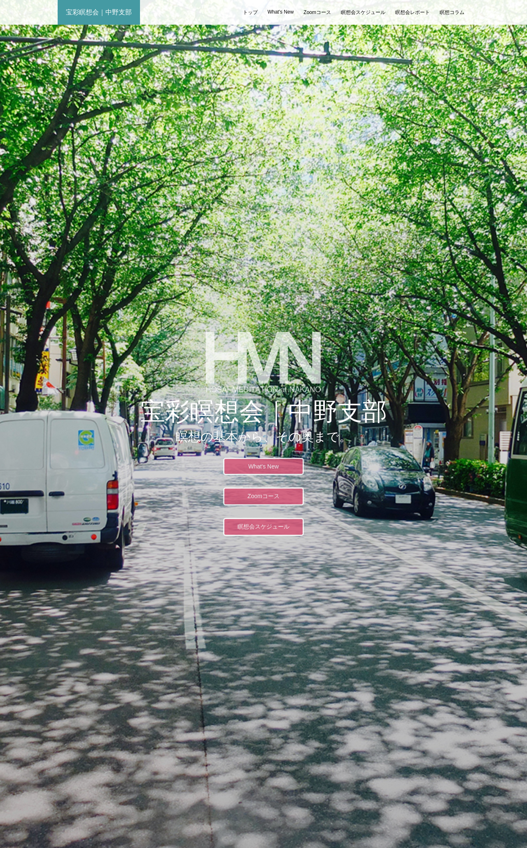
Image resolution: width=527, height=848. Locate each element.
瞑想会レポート (412, 12)
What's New (281, 12)
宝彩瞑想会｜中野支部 (99, 12)
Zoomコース (317, 12)
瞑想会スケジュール (363, 12)
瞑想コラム (452, 12)
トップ (250, 12)
